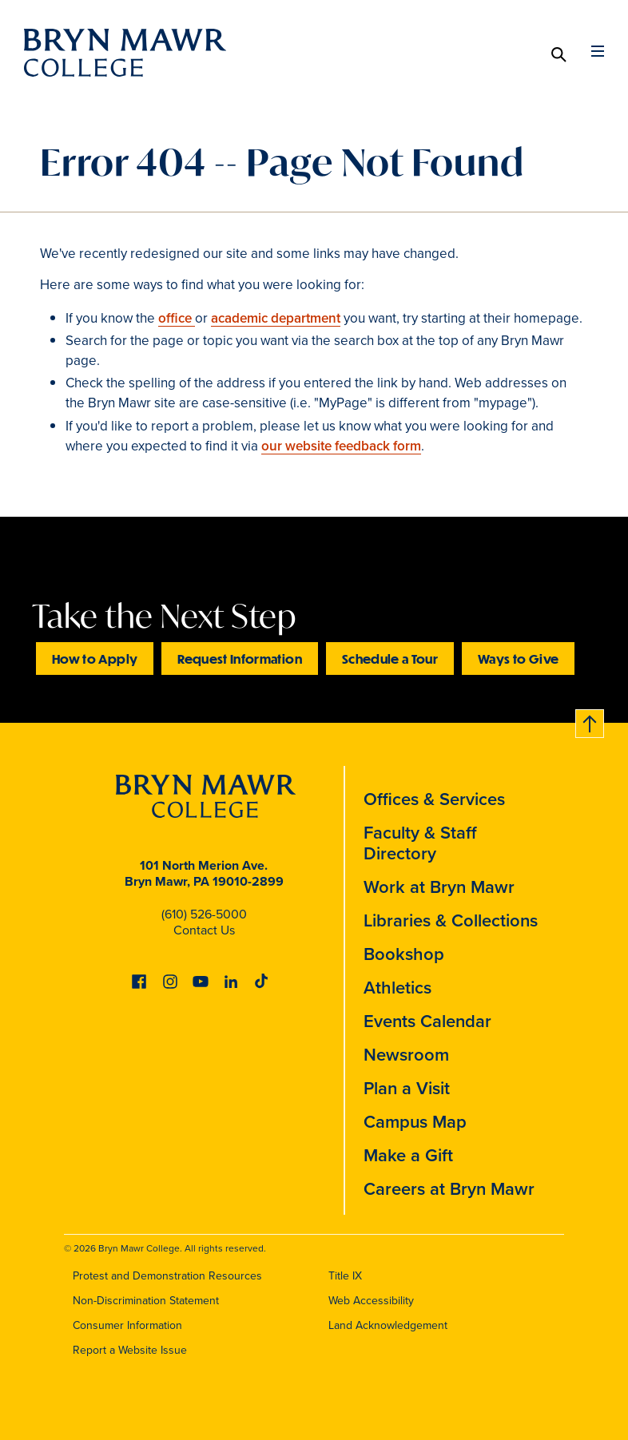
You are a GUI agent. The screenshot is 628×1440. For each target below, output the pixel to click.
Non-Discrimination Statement (146, 1300)
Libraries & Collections (451, 920)
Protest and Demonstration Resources (167, 1275)
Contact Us (204, 930)
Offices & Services (434, 799)
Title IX (345, 1275)
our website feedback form (341, 446)
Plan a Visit (407, 1088)
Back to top (590, 720)
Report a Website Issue (130, 1350)
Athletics (397, 987)
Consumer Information (127, 1325)
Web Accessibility (371, 1300)
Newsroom (406, 1054)
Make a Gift (408, 1155)
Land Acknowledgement (387, 1325)
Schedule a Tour (390, 658)
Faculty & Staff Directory (420, 843)
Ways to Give (518, 658)
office (176, 318)
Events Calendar (427, 1021)
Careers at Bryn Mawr (449, 1189)
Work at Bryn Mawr (439, 887)
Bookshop (404, 954)
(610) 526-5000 (204, 914)
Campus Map (415, 1122)
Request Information (239, 658)
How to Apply (94, 658)
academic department (275, 318)
